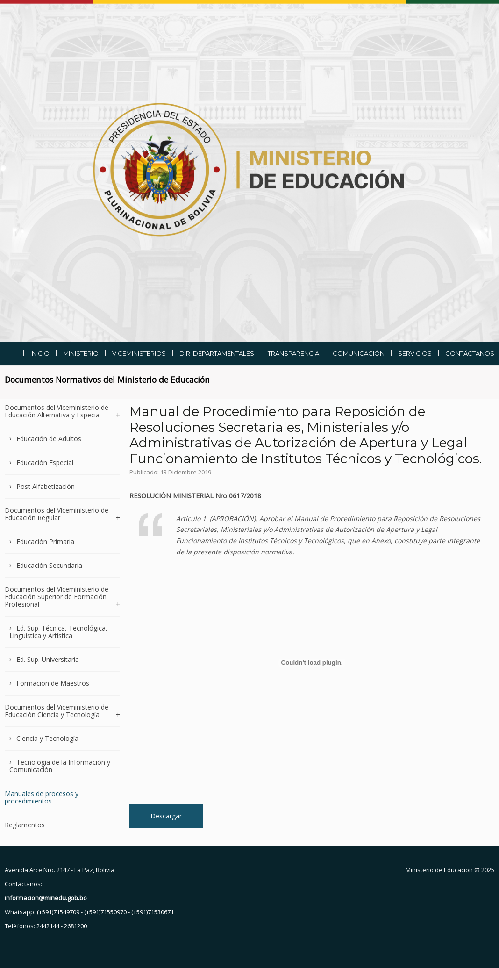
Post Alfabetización (45, 486)
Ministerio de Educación (439, 870)
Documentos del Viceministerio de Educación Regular (56, 514)
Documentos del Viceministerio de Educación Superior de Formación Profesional (56, 597)
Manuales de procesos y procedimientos (41, 797)
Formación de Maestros (52, 683)
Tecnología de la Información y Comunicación (59, 766)
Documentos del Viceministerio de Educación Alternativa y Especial (56, 411)
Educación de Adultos (48, 438)
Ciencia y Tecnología (47, 738)
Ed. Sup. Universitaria (47, 659)
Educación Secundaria (49, 565)
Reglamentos (25, 824)
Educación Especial (44, 462)
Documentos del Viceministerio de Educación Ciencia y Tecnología (56, 711)
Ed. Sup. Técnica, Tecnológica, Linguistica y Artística (58, 632)
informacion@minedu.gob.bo (46, 898)
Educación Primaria (45, 541)
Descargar (166, 815)
